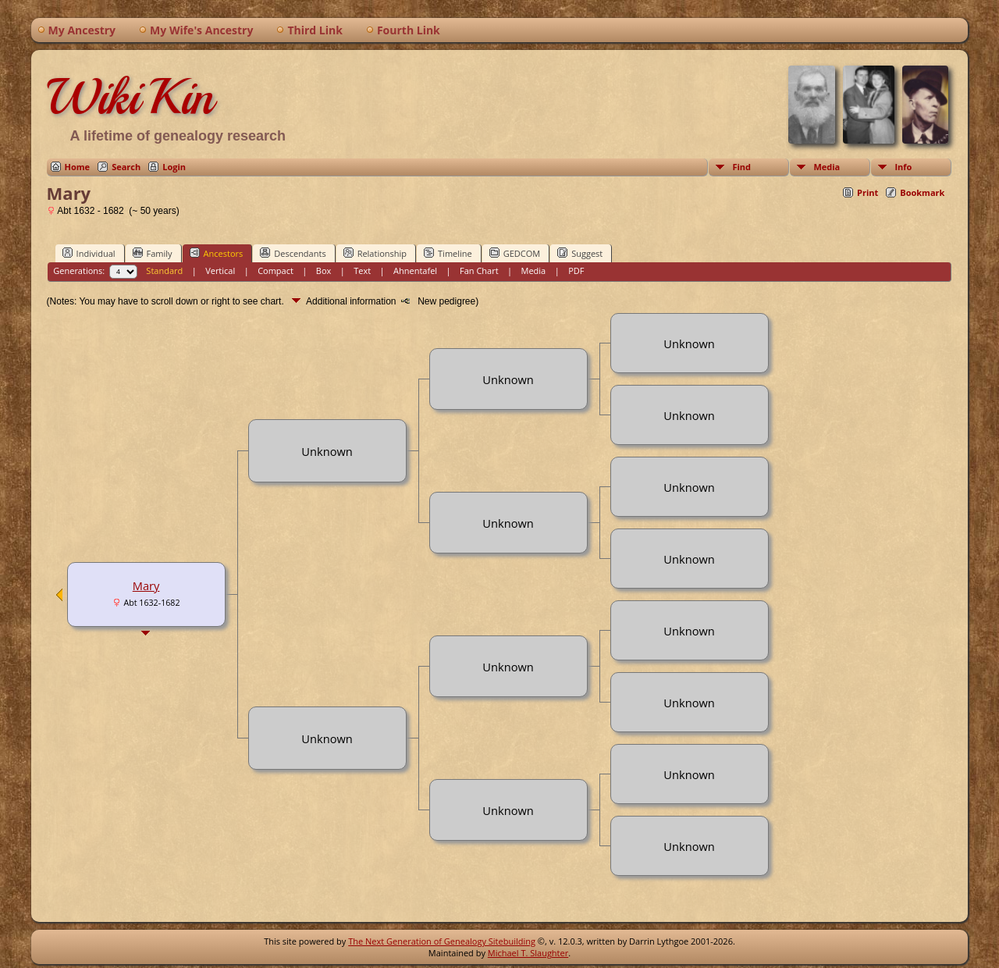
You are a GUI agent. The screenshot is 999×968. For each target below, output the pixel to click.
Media (826, 167)
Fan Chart (479, 270)
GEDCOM (514, 253)
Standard (164, 270)
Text (362, 270)
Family (152, 253)
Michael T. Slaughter (528, 953)
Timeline (448, 253)
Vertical (220, 270)
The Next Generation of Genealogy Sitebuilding (441, 941)
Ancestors (217, 253)
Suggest (580, 253)
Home (78, 167)
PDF (576, 270)
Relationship (375, 253)
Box (323, 270)
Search (126, 167)
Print (867, 192)
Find (741, 167)
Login (174, 167)
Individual (89, 253)
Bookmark (922, 192)
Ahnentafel (415, 270)
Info (903, 167)
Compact (275, 270)
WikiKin (130, 97)
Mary (146, 585)
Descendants (292, 253)
